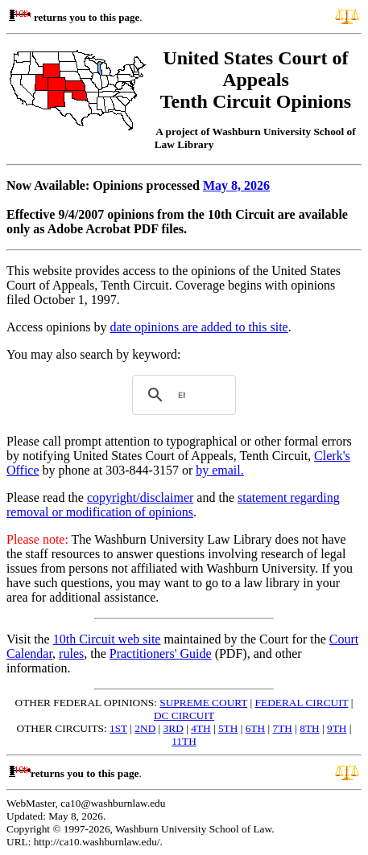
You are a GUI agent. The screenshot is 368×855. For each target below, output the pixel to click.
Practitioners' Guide (161, 653)
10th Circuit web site (107, 639)
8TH (309, 728)
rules (71, 653)
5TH (228, 728)
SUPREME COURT (203, 703)
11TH (184, 741)
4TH (200, 728)
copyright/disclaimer (140, 497)
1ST (118, 728)
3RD (173, 728)
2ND (144, 728)
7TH (282, 728)
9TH (336, 728)
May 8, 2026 (236, 185)
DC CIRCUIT (184, 715)
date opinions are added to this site (198, 327)
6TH (255, 728)
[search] (181, 395)
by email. (220, 470)
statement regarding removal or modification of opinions (173, 505)
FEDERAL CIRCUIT (302, 703)
